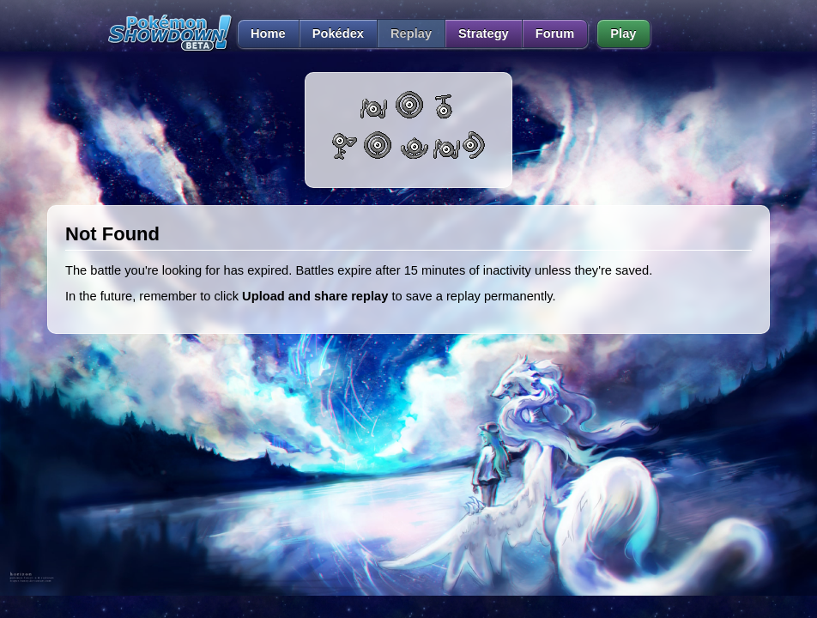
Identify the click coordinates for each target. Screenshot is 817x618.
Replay (411, 33)
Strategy (483, 33)
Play (623, 33)
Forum (555, 33)
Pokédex (338, 33)
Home (261, 33)
